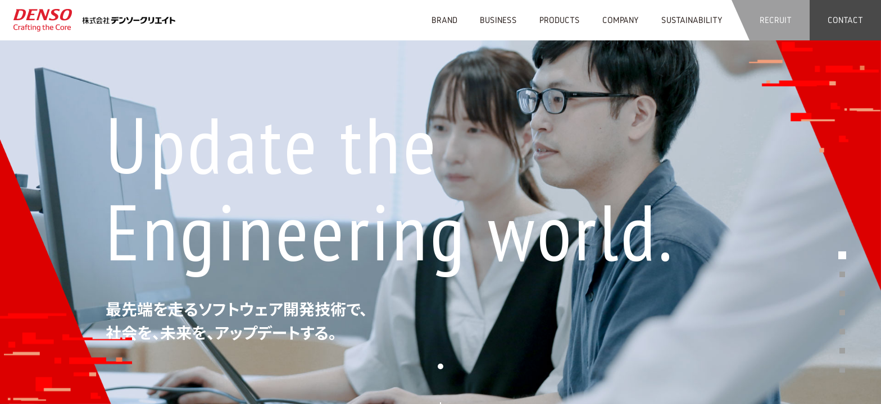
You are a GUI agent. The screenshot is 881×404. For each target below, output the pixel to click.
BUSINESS (498, 20)
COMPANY (620, 20)
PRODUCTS (559, 20)
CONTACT (845, 20)
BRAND (444, 20)
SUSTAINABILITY (692, 20)
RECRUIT (776, 20)
